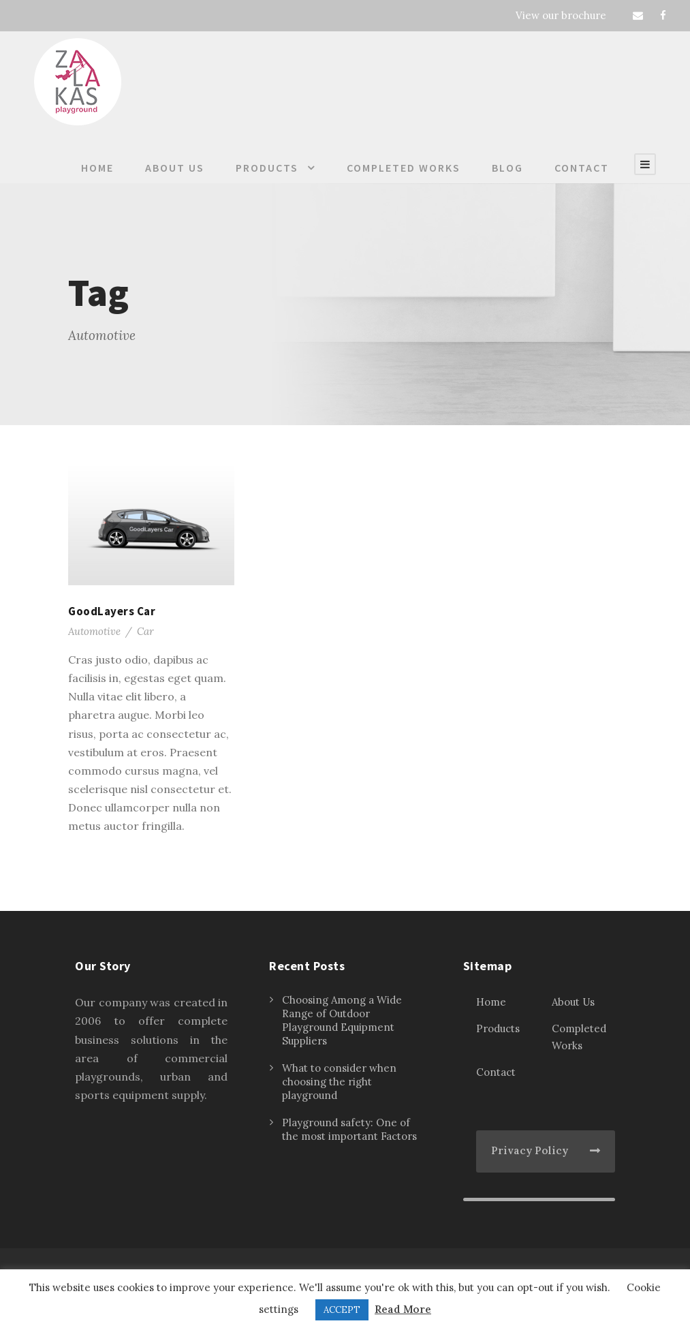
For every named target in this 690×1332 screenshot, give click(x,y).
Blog (507, 167)
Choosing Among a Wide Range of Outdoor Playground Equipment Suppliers (342, 1020)
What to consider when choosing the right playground (339, 1082)
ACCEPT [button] (342, 1310)
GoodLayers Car (111, 611)
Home (97, 167)
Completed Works (403, 167)
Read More (403, 1309)
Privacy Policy (529, 1150)
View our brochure (561, 15)
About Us (174, 167)
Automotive (94, 631)
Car (145, 631)
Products (267, 167)
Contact (581, 167)
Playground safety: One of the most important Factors (349, 1129)
